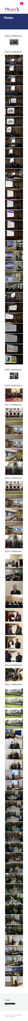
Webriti (13, 1016)
